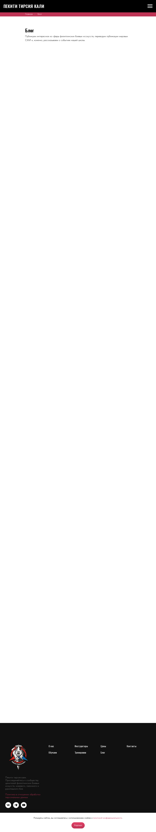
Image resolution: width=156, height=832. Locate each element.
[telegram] (16, 806)
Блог (103, 752)
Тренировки (80, 752)
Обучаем (53, 752)
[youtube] (24, 806)
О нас (51, 746)
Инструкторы (81, 746)
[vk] (8, 806)
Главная (29, 14)
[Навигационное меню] (150, 6)
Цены (103, 746)
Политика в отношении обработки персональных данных (22, 796)
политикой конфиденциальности (107, 818)
